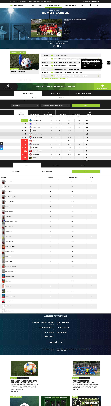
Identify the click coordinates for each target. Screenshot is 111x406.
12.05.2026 (45, 62)
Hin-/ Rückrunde (35, 113)
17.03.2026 (45, 69)
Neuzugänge (55, 165)
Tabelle (21, 113)
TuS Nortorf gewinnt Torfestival (66, 69)
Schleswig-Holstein (58, 10)
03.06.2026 (45, 55)
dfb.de (17, 1)
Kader (27, 165)
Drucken (86, 160)
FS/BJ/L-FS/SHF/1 (49, 336)
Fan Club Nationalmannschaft (31, 1)
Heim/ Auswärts (48, 113)
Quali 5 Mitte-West (63, 322)
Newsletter (49, 1)
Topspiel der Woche (17, 71)
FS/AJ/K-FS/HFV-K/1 (63, 327)
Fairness (90, 113)
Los (85, 105)
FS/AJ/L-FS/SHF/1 (49, 332)
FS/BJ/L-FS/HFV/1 (62, 332)
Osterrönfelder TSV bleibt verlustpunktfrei (70, 59)
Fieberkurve (62, 113)
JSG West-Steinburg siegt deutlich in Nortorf (71, 76)
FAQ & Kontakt (43, 1)
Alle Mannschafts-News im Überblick (54, 78)
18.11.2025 (45, 72)
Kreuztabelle (76, 113)
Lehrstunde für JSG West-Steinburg (67, 62)
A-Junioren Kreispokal (46, 327)
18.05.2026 (45, 58)
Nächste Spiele (28, 93)
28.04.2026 (45, 65)
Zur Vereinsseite (55, 15)
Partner (38, 1)
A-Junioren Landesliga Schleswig (75, 19)
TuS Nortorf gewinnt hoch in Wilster (68, 72)
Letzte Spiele (55, 93)
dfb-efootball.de (22, 1)
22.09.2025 (45, 75)
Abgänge (84, 165)
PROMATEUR (12, 1)
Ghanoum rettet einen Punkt (65, 65)
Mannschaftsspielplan (83, 93)
